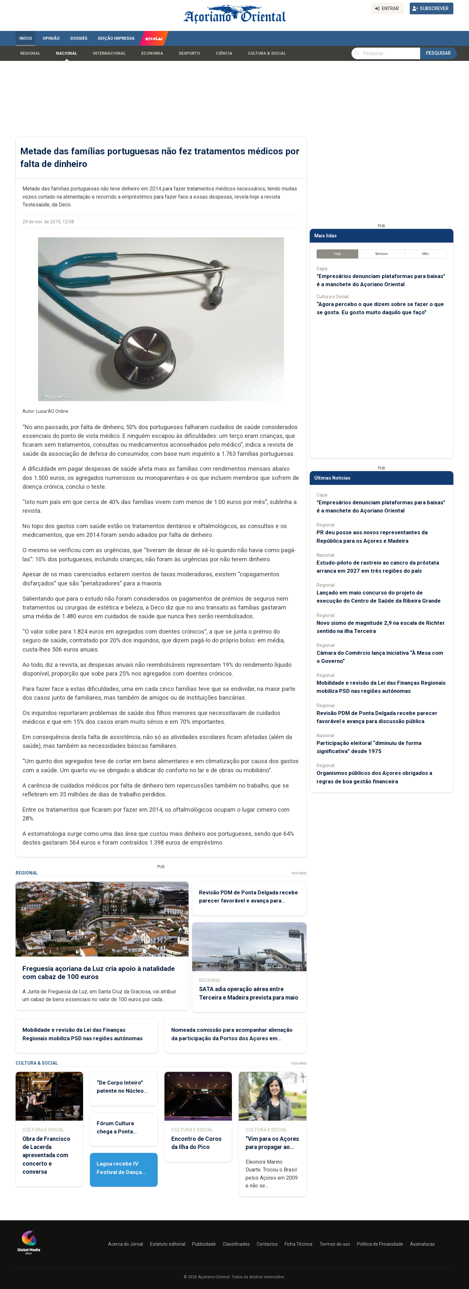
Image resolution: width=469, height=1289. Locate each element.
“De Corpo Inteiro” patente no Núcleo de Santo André (120, 1090)
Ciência (224, 53)
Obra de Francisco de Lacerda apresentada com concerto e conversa (46, 1155)
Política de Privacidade (380, 1244)
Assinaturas (422, 1244)
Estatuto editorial (167, 1244)
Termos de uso (335, 1244)
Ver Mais (298, 873)
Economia (152, 53)
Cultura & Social (267, 53)
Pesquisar (438, 53)
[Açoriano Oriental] (29, 1255)
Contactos (267, 1244)
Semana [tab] (382, 254)
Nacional (66, 53)
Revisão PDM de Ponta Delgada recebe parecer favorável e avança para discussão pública (248, 900)
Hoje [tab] (337, 254)
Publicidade (204, 1244)
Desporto (189, 53)
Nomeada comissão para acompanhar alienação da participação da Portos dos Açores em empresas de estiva (231, 1038)
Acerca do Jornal (125, 1244)
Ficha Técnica (298, 1244)
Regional (30, 53)
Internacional (109, 53)
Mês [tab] (425, 254)
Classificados (236, 1244)
